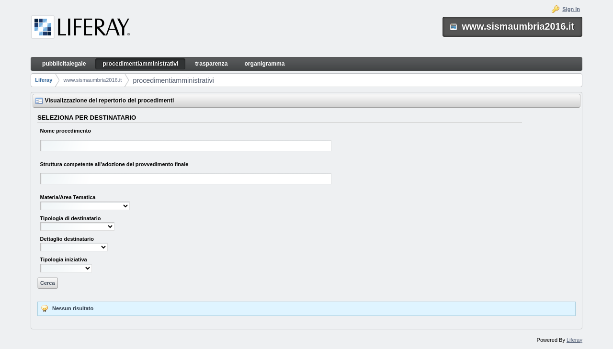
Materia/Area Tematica (68, 197)
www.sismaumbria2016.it (93, 80)
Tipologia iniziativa (63, 259)
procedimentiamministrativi (173, 80)
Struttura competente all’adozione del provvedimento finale (114, 164)
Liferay (43, 80)
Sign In (571, 9)
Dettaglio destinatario (67, 239)
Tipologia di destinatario (70, 218)
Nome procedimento (65, 131)
